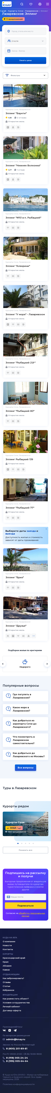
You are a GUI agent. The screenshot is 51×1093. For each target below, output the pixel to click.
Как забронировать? (13, 978)
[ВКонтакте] (4, 1030)
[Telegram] (15, 1030)
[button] (17, 843)
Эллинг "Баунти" (16, 113)
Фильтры (25, 75)
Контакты (8, 949)
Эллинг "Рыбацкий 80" (20, 411)
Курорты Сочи (15, 11)
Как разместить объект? (16, 998)
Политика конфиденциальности (19, 1084)
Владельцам (10, 995)
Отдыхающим (11, 974)
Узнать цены (25, 60)
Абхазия (7, 966)
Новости (7, 945)
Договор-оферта (12, 1010)
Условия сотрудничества (16, 1002)
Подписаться (25, 905)
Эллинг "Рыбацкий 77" (20, 507)
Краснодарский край (14, 958)
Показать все (25, 850)
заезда (31, 531)
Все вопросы (25, 767)
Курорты (8, 954)
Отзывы (7, 982)
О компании (9, 941)
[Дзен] (9, 1030)
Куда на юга (10, 938)
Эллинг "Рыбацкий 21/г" (20, 362)
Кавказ (6, 970)
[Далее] (47, 664)
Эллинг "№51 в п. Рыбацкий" (23, 217)
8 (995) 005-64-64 (17, 1061)
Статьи (6, 986)
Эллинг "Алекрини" (18, 266)
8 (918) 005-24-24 (17, 1057)
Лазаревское (31, 11)
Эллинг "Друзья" (16, 625)
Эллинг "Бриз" (15, 577)
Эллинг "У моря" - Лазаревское (25, 314)
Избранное (8, 990)
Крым (5, 962)
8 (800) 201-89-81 (16, 1048)
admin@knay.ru (15, 1039)
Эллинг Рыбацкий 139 (19, 459)
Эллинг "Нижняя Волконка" (23, 165)
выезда (10, 533)
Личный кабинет (11, 1006)
